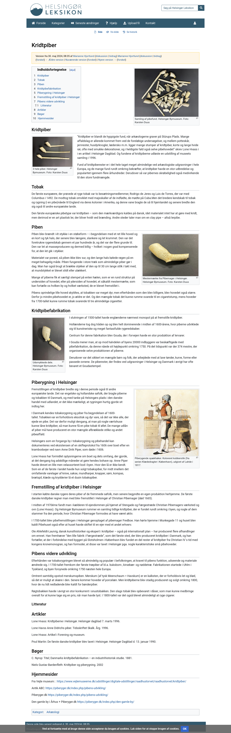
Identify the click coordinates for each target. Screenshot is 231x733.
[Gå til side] (201, 8)
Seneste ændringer (87, 23)
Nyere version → (107, 59)
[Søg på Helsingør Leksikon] (179, 8)
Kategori (38, 712)
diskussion (101, 56)
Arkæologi (53, 712)
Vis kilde (114, 32)
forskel (40, 59)
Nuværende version (75, 59)
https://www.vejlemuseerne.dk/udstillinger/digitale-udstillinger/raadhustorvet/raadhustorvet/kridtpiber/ (121, 681)
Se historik (132, 32)
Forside (41, 23)
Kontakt (150, 23)
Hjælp (113, 23)
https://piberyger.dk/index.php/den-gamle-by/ (105, 701)
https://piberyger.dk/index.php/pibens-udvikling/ (76, 688)
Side (100, 32)
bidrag (112, 56)
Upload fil (134, 23)
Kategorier (58, 23)
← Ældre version (54, 59)
